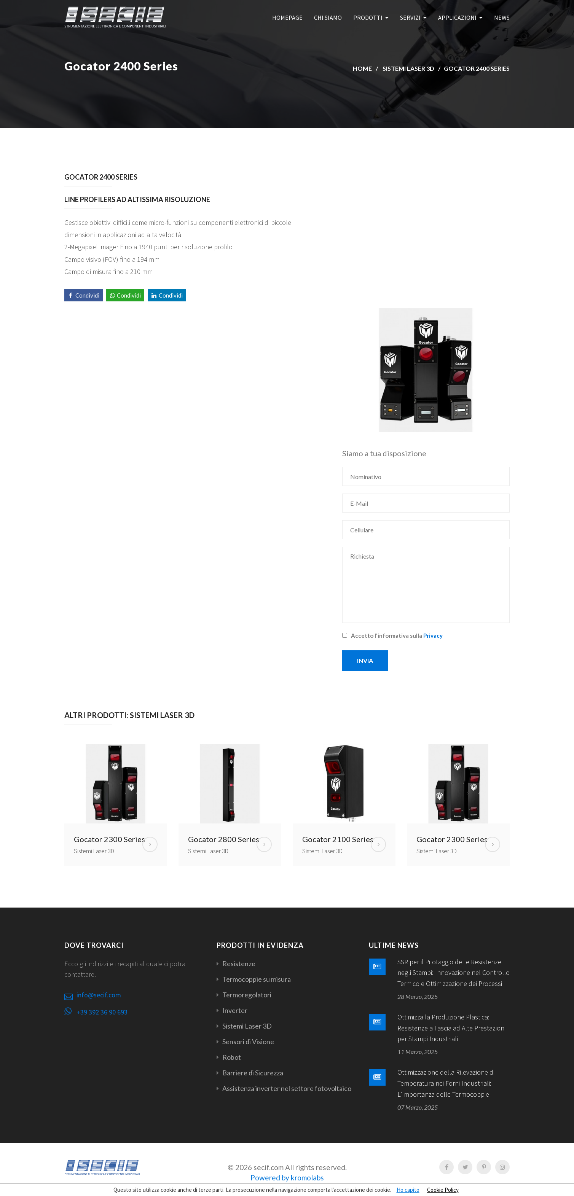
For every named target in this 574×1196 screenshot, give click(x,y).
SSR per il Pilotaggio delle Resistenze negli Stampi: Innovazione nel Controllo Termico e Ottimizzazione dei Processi (453, 972)
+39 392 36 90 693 (102, 1012)
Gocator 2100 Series (337, 839)
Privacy (433, 635)
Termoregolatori (246, 995)
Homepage (287, 17)
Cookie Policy (443, 1189)
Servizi (410, 17)
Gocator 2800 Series (223, 839)
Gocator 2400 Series (477, 68)
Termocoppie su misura (256, 979)
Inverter (234, 1010)
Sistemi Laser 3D (408, 68)
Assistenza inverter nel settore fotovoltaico (286, 1088)
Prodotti (368, 17)
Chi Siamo (328, 17)
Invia (365, 660)
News (502, 17)
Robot (231, 1057)
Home (362, 68)
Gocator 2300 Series (109, 839)
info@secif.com (99, 995)
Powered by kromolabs (287, 1177)
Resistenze (238, 963)
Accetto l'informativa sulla (392, 635)
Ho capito (408, 1189)
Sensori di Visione (248, 1041)
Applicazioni (457, 17)
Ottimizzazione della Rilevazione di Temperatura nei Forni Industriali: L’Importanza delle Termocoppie (445, 1083)
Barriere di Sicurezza (252, 1073)
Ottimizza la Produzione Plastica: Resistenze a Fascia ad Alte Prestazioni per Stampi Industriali (451, 1028)
